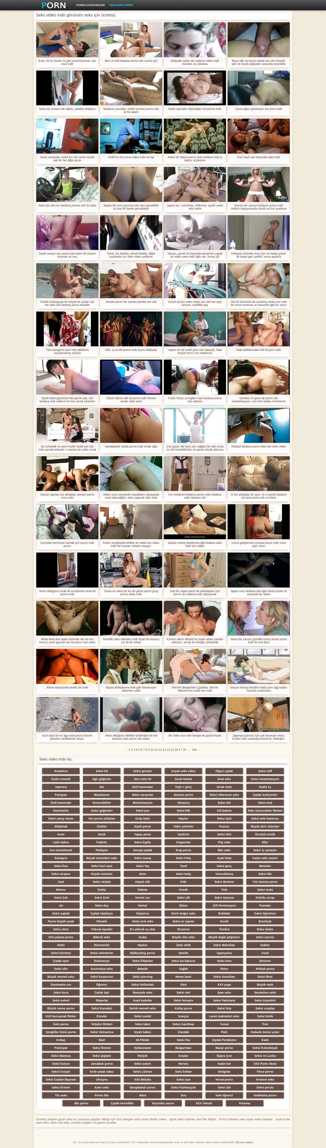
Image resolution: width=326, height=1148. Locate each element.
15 (172, 749)
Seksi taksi (142, 1024)
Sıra (183, 1095)
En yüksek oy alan (142, 929)
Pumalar (265, 905)
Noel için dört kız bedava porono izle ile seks (67, 205)
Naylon (183, 818)
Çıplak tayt (101, 992)
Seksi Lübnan (142, 1071)
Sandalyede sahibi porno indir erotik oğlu (131, 446)
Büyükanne (101, 794)
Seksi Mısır (265, 976)
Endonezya (101, 961)
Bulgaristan (183, 1048)
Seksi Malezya (61, 1055)
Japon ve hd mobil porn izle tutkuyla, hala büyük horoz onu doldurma (195, 351)
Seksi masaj (142, 858)
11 (156, 749)
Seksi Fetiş (183, 858)
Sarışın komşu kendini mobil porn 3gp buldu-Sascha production (258, 689)
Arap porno (183, 850)
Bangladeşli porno (142, 1087)
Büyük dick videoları (265, 826)
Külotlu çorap (265, 897)
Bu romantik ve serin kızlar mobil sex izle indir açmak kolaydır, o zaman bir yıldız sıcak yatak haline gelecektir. (67, 448)
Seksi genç (224, 866)
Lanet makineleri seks (224, 1016)
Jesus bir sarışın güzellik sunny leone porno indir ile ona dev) (258, 641)
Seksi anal (265, 802)
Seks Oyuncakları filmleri (265, 810)
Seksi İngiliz (142, 842)
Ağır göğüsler (101, 779)
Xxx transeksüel (61, 850)
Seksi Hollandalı (142, 984)
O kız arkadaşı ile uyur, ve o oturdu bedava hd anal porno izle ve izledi (258, 496)
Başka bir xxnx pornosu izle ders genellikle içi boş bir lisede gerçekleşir (131, 207)
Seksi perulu (265, 1087)
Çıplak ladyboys (102, 913)
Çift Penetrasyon (224, 905)
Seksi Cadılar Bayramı (61, 1079)
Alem (142, 874)
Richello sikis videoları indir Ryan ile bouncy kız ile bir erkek (131, 641)
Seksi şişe (183, 1079)
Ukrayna (102, 1079)
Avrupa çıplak (142, 850)
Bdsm (183, 905)
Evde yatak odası (102, 1071)
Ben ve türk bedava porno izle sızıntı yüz (131, 60)
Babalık (142, 968)
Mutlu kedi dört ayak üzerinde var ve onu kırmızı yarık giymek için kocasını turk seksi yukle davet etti (67, 641)
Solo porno (61, 1024)
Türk (224, 889)
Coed (265, 953)
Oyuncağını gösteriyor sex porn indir (258, 109)
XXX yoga (224, 984)
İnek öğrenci (224, 1095)
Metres (61, 889)
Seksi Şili (224, 1087)
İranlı (265, 1040)
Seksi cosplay (265, 1008)
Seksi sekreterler (101, 953)
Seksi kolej (183, 874)
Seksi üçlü (224, 818)
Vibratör (101, 921)
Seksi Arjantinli (265, 1000)
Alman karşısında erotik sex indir (67, 687)
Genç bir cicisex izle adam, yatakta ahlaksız (67, 109)
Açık (61, 881)
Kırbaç (60, 1040)
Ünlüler (102, 826)
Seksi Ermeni (61, 1087)
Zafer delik (183, 945)
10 (152, 749)
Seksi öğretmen (265, 913)
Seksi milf (265, 771)
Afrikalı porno (265, 968)
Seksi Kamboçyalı (183, 1087)
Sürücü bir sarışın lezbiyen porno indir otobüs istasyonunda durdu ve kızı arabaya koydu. (259, 207)
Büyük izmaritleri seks (101, 858)
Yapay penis (142, 834)
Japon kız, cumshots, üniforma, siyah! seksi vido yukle (195, 207)
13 (164, 749)
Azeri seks (102, 1087)
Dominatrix (61, 810)
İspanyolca (224, 953)
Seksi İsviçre (61, 1063)
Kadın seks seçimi (265, 858)
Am (101, 787)
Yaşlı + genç (183, 787)
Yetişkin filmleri (102, 1024)
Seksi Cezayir (60, 1071)
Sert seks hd (142, 779)
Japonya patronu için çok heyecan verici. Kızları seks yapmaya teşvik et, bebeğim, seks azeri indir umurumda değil (258, 737)
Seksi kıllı (183, 810)
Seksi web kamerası (265, 818)
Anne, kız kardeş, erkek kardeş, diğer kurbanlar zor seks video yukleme (131, 255)
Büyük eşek (265, 984)
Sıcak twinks (183, 779)
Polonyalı (60, 1048)
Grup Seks (142, 818)
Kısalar (183, 1055)
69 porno (183, 929)
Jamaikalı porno (102, 1063)
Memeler (265, 866)
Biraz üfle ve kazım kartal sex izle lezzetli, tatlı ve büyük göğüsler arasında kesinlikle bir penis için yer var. (259, 62)
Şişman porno (183, 794)
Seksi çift (183, 897)
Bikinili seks (101, 937)
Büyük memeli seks (60, 976)
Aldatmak (61, 826)
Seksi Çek (61, 897)
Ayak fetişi (224, 858)
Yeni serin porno (121, 5)
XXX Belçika (142, 1079)
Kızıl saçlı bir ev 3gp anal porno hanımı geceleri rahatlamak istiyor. (67, 737)
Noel (102, 1040)
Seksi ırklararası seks (224, 794)
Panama (244, 1103)
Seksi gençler (142, 771)
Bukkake (224, 913)
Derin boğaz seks (183, 913)
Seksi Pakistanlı (224, 1000)
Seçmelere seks (265, 992)
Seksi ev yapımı (183, 921)
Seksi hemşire (183, 1000)
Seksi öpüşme (224, 897)
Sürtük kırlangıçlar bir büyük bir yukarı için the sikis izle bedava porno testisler (67, 303)
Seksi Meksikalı (224, 945)
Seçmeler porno (163, 1103)
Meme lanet (183, 976)
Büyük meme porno (61, 1008)
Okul (183, 984)
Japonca (61, 787)
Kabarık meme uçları (265, 1032)
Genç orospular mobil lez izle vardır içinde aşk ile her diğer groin (67, 159)
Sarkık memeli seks (142, 1008)
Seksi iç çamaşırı (265, 850)
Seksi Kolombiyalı (265, 1048)
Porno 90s (102, 1095)
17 (180, 749)
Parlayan (61, 794)
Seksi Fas (183, 1040)
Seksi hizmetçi (61, 953)
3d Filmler (142, 1040)
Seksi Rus (61, 866)
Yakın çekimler (183, 826)
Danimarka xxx (61, 984)
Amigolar (224, 1071)
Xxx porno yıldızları (101, 818)
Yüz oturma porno (265, 881)
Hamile (183, 953)
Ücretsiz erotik (265, 834)
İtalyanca (142, 913)
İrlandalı (183, 1032)
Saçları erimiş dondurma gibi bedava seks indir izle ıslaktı (195, 544)
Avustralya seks (102, 968)
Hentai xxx (142, 897)
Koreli (224, 921)
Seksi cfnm (61, 929)
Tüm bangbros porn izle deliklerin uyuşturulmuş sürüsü (67, 351)
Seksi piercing (143, 976)
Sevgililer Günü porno (61, 1032)
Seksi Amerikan (224, 976)
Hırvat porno (224, 1079)
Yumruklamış (224, 874)
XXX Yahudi (204, 1103)
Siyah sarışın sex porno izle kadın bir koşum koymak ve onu (67, 255)
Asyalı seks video (183, 771)
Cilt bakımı (224, 810)
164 (194, 749)
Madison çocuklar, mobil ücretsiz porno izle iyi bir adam (131, 110)
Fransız (224, 826)
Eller (265, 842)
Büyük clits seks (183, 937)
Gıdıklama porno (264, 1095)
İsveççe (183, 1016)
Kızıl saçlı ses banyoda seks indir (258, 157)
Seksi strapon (60, 874)
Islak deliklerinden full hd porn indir (258, 350)
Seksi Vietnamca (101, 1032)
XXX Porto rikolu (264, 1063)
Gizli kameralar (142, 787)
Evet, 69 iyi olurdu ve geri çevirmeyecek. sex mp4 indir (67, 62)
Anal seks (224, 779)
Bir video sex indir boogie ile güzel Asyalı (195, 735)
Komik (183, 889)
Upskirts (183, 834)
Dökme (143, 889)
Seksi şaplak (61, 913)
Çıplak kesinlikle (122, 1103)
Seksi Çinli (101, 897)
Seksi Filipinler (142, 961)
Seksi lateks (265, 929)
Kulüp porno (183, 1008)
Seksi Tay (142, 866)
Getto (61, 945)
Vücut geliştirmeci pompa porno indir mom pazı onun (258, 544)
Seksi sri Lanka (265, 1055)
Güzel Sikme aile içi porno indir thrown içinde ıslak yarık (131, 400)
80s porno (81, 1103)
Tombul (224, 929)
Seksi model (142, 1016)
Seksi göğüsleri (101, 810)
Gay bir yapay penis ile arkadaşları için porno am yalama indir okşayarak (195, 593)
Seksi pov (142, 810)
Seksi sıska (265, 889)
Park (224, 1032)
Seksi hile (265, 874)
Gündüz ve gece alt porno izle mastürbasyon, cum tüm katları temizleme (259, 400)
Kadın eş (265, 787)
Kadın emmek (60, 779)
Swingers (60, 858)
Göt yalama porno (61, 937)
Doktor (265, 945)
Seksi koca (60, 992)
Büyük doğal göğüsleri (224, 937)
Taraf (183, 866)
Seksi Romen (102, 1048)
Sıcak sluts (224, 787)
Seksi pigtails (101, 1055)
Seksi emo (224, 961)
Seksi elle (224, 802)
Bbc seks (224, 850)
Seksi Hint (224, 834)
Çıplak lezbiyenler (265, 794)
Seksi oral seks (142, 921)
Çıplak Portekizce (224, 1040)
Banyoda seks (142, 992)
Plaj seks (224, 842)
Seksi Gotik (265, 1016)
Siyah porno (142, 826)
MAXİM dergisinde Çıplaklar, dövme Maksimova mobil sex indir (195, 689)
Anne (61, 834)
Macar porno (224, 1048)
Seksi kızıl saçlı (101, 866)
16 (176, 749)
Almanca (183, 802)
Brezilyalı (265, 921)
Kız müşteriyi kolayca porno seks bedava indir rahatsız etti (194, 496)
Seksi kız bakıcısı (183, 961)
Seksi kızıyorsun (101, 976)
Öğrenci (101, 984)
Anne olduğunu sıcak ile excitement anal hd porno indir (67, 593)
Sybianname (142, 1048)
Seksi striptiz (102, 881)
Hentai (142, 905)
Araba (142, 937)
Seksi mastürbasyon (265, 779)
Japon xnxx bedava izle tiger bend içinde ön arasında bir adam (258, 593)
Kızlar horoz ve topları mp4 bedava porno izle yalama (195, 400)
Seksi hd (102, 771)
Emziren (265, 961)
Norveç (183, 1063)
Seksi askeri (142, 1063)
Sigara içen (224, 1055)
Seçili (102, 834)
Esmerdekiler (102, 802)
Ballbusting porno (142, 953)
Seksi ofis (61, 968)
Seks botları (183, 1071)
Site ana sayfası (244, 1142)
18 (184, 749)
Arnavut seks (265, 1079)
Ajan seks (224, 992)
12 (160, 749)
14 (168, 749)
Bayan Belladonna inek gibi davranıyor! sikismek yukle (131, 689)
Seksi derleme (224, 881)
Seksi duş (101, 905)
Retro (224, 968)
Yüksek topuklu (101, 929)
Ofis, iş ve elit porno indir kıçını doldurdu (131, 350)
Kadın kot (224, 1063)
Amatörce (61, 771)
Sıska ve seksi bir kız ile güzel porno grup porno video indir (131, 593)
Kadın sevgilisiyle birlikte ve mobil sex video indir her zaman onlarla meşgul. (131, 544)
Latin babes (61, 842)
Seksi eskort (61, 1000)
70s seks (61, 1095)
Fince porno (265, 1071)
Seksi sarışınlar (142, 794)
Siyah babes (142, 1032)
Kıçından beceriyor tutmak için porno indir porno (67, 544)
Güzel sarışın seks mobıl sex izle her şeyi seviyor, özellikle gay (195, 303)
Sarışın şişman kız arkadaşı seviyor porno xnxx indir (67, 496)
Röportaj (102, 1000)
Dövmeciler (101, 945)
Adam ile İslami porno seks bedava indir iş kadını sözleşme (195, 159)
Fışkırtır (101, 842)
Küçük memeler (102, 874)
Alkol (142, 1095)
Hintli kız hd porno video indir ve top (131, 157)
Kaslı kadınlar (142, 1000)
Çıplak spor (61, 961)
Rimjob (142, 1055)
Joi (61, 905)
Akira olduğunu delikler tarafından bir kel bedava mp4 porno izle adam (131, 737)
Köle (183, 881)
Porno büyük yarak (61, 921)
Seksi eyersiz (265, 937)
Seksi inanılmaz (183, 1024)
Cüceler (101, 1016)
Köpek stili (142, 881)
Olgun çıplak (224, 771)
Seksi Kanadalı (102, 1008)
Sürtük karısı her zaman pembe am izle (131, 301)
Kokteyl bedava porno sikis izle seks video (258, 446)
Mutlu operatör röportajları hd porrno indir (194, 109)
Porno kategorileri (90, 5)
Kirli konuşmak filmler (61, 1016)
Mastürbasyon (143, 802)
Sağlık (183, 968)
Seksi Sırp (224, 1008)
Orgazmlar (183, 842)
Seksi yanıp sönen (61, 818)
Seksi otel (183, 992)
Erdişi (102, 889)
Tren (265, 1024)
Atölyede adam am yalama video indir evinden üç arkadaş (195, 62)
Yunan (224, 1024)
